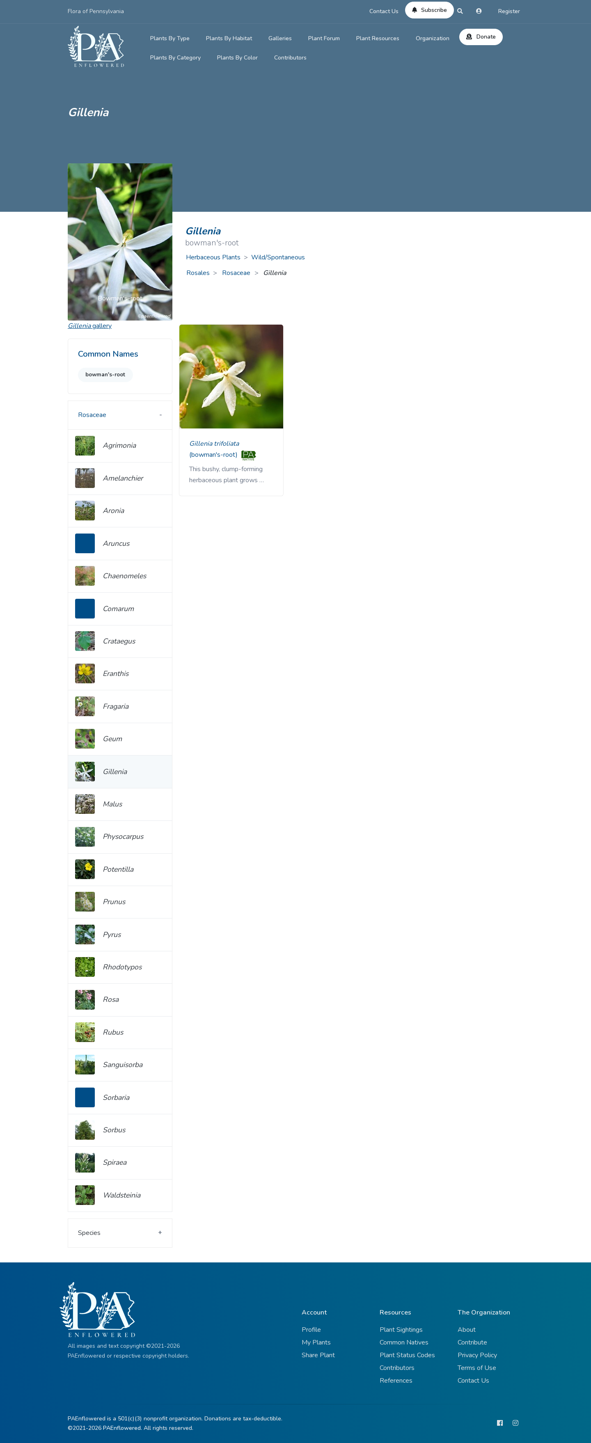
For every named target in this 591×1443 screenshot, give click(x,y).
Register (509, 11)
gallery (90, 325)
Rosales (198, 272)
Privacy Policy (477, 1355)
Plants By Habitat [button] (229, 38)
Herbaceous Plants (213, 257)
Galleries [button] (280, 38)
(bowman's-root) (214, 454)
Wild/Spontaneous (278, 257)
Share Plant (318, 1355)
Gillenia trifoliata (214, 443)
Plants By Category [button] (175, 58)
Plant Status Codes (407, 1355)
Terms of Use (477, 1367)
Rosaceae (237, 272)
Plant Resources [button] (377, 38)
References (396, 1380)
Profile (311, 1329)
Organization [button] (432, 38)
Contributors (290, 58)
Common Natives (404, 1342)
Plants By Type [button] (170, 38)
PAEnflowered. (122, 1428)
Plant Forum (324, 38)
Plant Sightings (401, 1329)
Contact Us (384, 11)
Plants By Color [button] (237, 58)
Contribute (472, 1342)
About (467, 1329)
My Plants (316, 1342)
